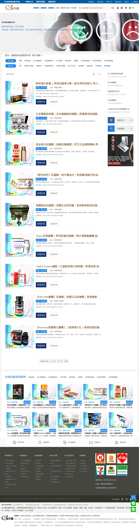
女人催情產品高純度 (115, 74)
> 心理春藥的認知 (55, 482)
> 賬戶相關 (38, 460)
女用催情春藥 (85, 61)
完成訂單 (94, 442)
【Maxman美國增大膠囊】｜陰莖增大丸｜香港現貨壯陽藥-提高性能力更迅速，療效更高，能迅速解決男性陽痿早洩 (69, 327)
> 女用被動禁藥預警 (70, 466)
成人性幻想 (71, 66)
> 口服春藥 (8, 476)
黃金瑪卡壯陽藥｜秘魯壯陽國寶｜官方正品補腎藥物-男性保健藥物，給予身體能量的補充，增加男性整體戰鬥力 (69, 144)
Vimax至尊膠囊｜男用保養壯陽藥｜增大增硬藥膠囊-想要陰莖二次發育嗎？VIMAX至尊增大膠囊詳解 (69, 236)
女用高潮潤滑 (96, 61)
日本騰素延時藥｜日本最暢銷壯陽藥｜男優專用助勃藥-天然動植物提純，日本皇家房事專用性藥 (69, 114)
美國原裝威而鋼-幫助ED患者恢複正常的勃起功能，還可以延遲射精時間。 (81, 436)
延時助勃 (68, 61)
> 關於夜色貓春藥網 (25, 460)
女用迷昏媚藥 (108, 61)
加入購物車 (69, 442)
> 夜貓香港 (82, 463)
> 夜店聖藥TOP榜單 (70, 468)
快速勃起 (90, 66)
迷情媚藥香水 (49, 61)
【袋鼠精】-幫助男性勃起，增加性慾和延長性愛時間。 (101, 436)
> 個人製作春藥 (9, 463)
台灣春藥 (135, 2)
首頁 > (8, 55)
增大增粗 (107, 66)
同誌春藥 (27, 61)
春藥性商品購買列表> (21, 55)
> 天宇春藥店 (83, 471)
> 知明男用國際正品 (70, 463)
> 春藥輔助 (8, 468)
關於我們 (118, 2)
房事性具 (39, 66)
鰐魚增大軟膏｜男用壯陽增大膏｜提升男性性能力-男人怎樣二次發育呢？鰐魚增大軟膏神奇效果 (69, 83)
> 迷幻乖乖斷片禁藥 (70, 460)
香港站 (126, 2)
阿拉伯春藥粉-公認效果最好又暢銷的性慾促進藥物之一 (24, 407)
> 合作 (21, 466)
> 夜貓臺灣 (82, 460)
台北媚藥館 (112, 100)
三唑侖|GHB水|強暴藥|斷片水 (118, 109)
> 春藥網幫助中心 (25, 463)
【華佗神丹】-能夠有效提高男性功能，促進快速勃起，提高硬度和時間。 (106, 407)
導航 (133, 8)
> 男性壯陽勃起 (69, 474)
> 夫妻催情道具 (69, 476)
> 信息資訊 (23, 474)
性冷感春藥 (112, 82)
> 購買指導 (38, 476)
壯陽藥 (76, 61)
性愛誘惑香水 (49, 66)
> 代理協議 (38, 468)
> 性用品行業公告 (25, 471)
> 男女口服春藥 (9, 460)
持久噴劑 (59, 61)
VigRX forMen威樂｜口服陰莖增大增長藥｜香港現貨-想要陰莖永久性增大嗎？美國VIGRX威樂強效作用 (69, 266)
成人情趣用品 (37, 61)
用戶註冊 (18, 442)
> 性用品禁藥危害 (70, 471)
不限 (20, 61)
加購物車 (54, 102)
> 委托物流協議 (39, 474)
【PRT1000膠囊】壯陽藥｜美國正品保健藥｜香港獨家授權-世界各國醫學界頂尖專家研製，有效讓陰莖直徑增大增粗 (69, 297)
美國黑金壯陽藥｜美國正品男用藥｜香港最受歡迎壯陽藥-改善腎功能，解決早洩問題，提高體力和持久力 (69, 205)
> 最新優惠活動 (24, 476)
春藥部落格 (52, 2)
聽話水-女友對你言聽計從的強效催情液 (45, 407)
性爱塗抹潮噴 (60, 66)
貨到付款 (120, 442)
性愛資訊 (91, 2)
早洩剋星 (98, 66)
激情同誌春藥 (28, 66)
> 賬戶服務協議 (39, 466)
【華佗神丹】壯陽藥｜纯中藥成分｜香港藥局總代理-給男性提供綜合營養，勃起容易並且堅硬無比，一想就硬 (69, 175)
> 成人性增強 (53, 479)
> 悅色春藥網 (83, 466)
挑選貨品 (43, 442)
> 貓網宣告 (23, 468)
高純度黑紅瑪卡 (114, 91)
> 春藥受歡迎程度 (55, 476)
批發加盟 (100, 2)
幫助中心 (109, 2)
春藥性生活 (29, 2)
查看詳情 (41, 102)
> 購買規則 (38, 463)
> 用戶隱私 (38, 471)
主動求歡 (81, 66)
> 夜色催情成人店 (84, 468)
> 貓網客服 (38, 479)
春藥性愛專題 (40, 2)
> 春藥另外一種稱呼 (10, 466)
